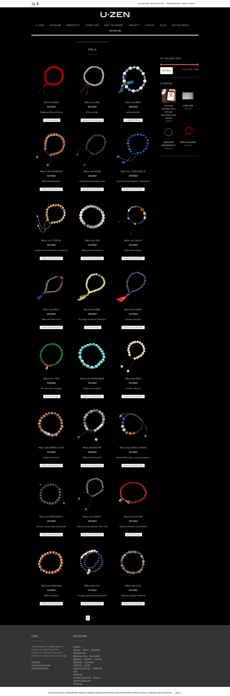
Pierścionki (89, 662)
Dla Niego (88, 659)
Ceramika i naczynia (82, 677)
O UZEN (40, 25)
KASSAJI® (55, 25)
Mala (75, 671)
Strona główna (81, 42)
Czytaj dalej (51, 120)
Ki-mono (97, 677)
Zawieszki (95, 649)
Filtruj (166, 70)
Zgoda (177, 693)
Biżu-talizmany (114, 25)
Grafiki (87, 665)
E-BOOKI (149, 25)
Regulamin (35, 662)
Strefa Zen (92, 25)
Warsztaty (73, 25)
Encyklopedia (180, 25)
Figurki (86, 649)
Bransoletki (95, 655)
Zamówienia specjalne (41, 665)
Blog (163, 25)
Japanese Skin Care (81, 668)
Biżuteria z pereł (80, 655)
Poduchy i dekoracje (82, 680)
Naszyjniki (77, 662)
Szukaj (115, 31)
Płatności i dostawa (39, 668)
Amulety (134, 25)
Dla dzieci (77, 659)
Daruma (77, 649)
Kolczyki (98, 659)
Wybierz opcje (133, 120)
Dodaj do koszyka (92, 120)
